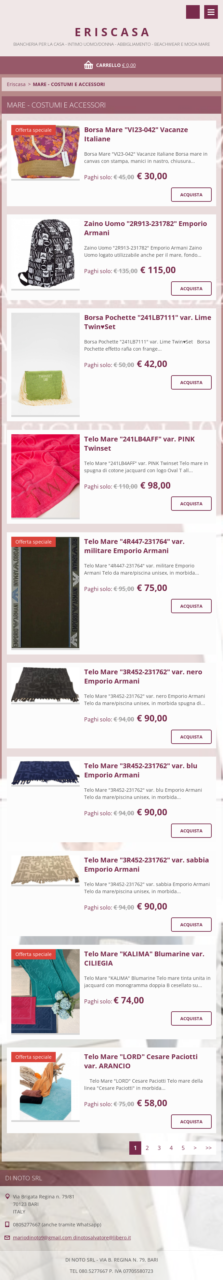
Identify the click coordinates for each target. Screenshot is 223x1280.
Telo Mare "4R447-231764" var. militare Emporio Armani (134, 546)
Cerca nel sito (193, 12)
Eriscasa (16, 84)
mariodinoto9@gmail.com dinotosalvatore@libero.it (72, 1237)
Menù (211, 12)
